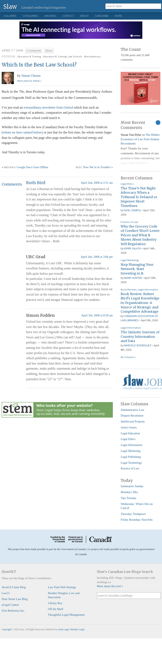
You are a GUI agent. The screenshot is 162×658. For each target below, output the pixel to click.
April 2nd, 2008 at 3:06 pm (97, 256)
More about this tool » (110, 586)
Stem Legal (63, 629)
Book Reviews (129, 289)
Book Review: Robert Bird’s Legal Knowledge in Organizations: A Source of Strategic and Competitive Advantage (140, 302)
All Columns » (128, 357)
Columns (10, 16)
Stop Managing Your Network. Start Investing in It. (137, 268)
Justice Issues (129, 427)
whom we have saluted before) (23, 132)
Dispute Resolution (132, 415)
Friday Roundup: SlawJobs (137, 519)
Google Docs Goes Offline (32, 167)
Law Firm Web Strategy (62, 587)
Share (48, 50)
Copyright (6, 629)
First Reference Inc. (13, 610)
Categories (30, 16)
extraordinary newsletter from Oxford (49, 107)
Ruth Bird (35, 182)
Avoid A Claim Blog (14, 587)
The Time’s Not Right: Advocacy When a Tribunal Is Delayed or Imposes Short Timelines (139, 197)
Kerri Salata (132, 248)
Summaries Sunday (132, 486)
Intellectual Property (133, 421)
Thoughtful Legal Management (66, 614)
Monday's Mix (129, 492)
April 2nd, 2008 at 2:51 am (97, 182)
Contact (68, 16)
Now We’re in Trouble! (97, 167)
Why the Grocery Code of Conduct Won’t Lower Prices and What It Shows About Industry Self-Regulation (140, 235)
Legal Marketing (129, 260)
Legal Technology (131, 462)
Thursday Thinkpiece (133, 514)
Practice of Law (129, 221)
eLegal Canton (10, 604)
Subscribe (102, 16)
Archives (50, 16)
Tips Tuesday (128, 498)
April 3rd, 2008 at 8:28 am (97, 315)
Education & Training (29, 56)
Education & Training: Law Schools (62, 56)
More (118, 16)
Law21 (6, 593)
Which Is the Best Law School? (39, 65)
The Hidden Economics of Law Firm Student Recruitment (140, 139)
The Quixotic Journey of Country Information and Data (140, 336)
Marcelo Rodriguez (137, 345)
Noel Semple (132, 210)
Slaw (10, 6)
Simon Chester (31, 75)
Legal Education (130, 433)
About (84, 16)
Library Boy (55, 603)
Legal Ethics (127, 183)
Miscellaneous (92, 56)
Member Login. (77, 629)
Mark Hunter (133, 278)
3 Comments (33, 50)
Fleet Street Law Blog (15, 599)
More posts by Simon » (29, 80)
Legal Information (148, 289)
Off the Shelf (55, 609)
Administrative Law (132, 409)
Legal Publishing (131, 456)
